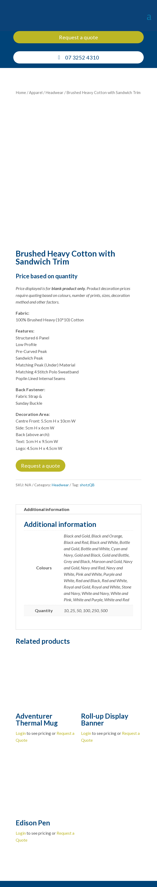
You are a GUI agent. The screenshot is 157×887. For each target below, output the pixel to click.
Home (21, 92)
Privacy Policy (130, 875)
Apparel (36, 92)
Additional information (46, 477)
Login (21, 701)
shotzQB (87, 453)
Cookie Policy (106, 875)
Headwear (54, 92)
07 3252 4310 (82, 57)
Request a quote (78, 37)
